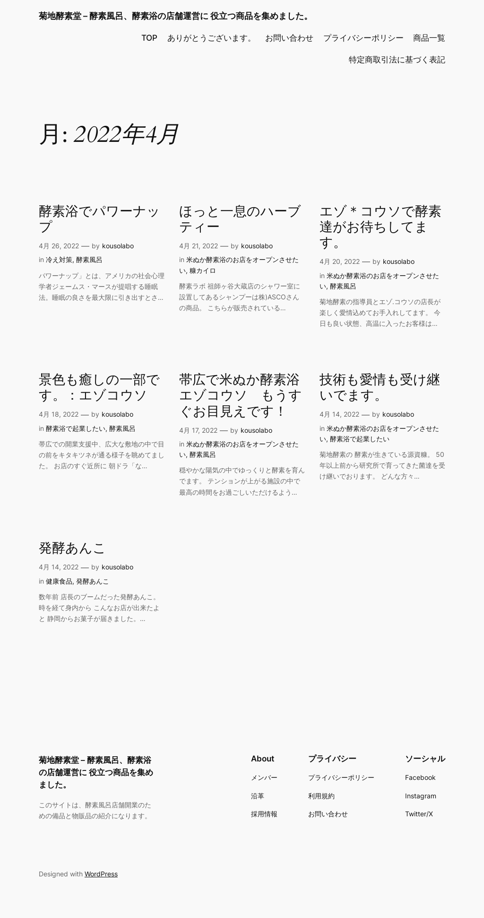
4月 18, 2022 (58, 414)
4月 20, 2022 (340, 261)
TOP (149, 38)
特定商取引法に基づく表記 (397, 59)
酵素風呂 (89, 259)
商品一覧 (429, 38)
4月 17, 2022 (198, 430)
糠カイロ (203, 270)
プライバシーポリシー (363, 38)
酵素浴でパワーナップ (99, 219)
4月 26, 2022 (59, 246)
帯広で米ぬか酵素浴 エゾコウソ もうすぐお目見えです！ (242, 395)
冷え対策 (59, 259)
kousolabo (118, 246)
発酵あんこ (72, 548)
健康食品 (59, 581)
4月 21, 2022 (198, 246)
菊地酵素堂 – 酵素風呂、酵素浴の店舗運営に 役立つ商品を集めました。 (175, 16)
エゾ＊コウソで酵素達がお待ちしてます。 (380, 227)
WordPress (101, 874)
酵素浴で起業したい (75, 428)
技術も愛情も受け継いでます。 (380, 387)
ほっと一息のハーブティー (240, 219)
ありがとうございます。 (211, 38)
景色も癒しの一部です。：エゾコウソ (99, 387)
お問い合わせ (289, 38)
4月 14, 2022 (339, 414)
